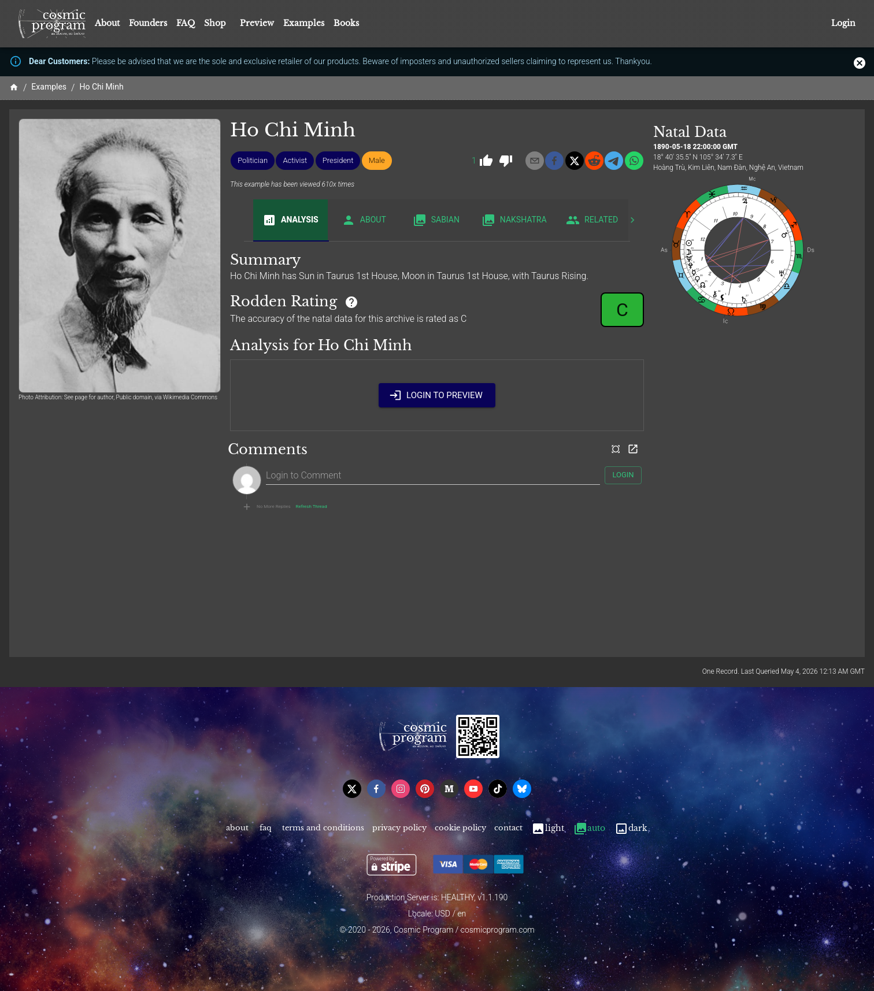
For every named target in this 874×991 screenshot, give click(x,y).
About (107, 23)
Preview (257, 23)
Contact (508, 828)
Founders (148, 23)
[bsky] (522, 789)
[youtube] (473, 789)
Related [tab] (592, 220)
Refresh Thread (311, 507)
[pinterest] (425, 789)
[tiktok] (497, 789)
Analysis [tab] (290, 220)
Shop (215, 23)
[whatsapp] (634, 160)
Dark (631, 828)
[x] (574, 160)
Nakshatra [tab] (514, 220)
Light (548, 828)
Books (346, 23)
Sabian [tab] (436, 220)
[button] (253, 160)
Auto (589, 828)
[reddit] (594, 160)
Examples (303, 23)
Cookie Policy (460, 828)
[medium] (449, 789)
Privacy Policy (399, 828)
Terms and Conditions (323, 828)
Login (843, 23)
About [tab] (364, 220)
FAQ (185, 23)
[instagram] (400, 789)
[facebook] (554, 160)
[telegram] (614, 160)
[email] (534, 160)
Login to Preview (437, 395)
